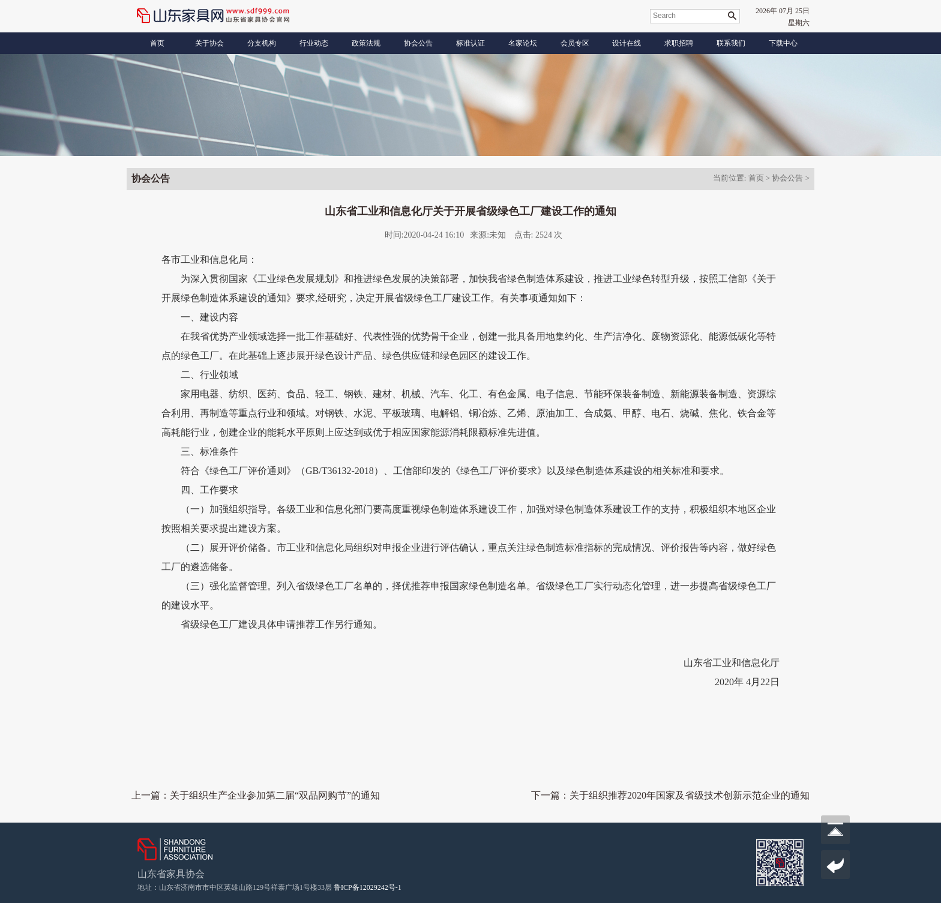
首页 (157, 43)
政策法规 (366, 43)
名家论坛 (522, 43)
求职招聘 (678, 43)
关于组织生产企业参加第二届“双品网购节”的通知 (275, 795)
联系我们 (731, 43)
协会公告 (418, 43)
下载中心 (783, 43)
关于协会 (209, 43)
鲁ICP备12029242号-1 (367, 887)
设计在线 (626, 43)
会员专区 (575, 43)
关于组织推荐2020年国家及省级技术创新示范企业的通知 (690, 795)
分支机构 (261, 43)
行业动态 (313, 43)
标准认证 (470, 43)
